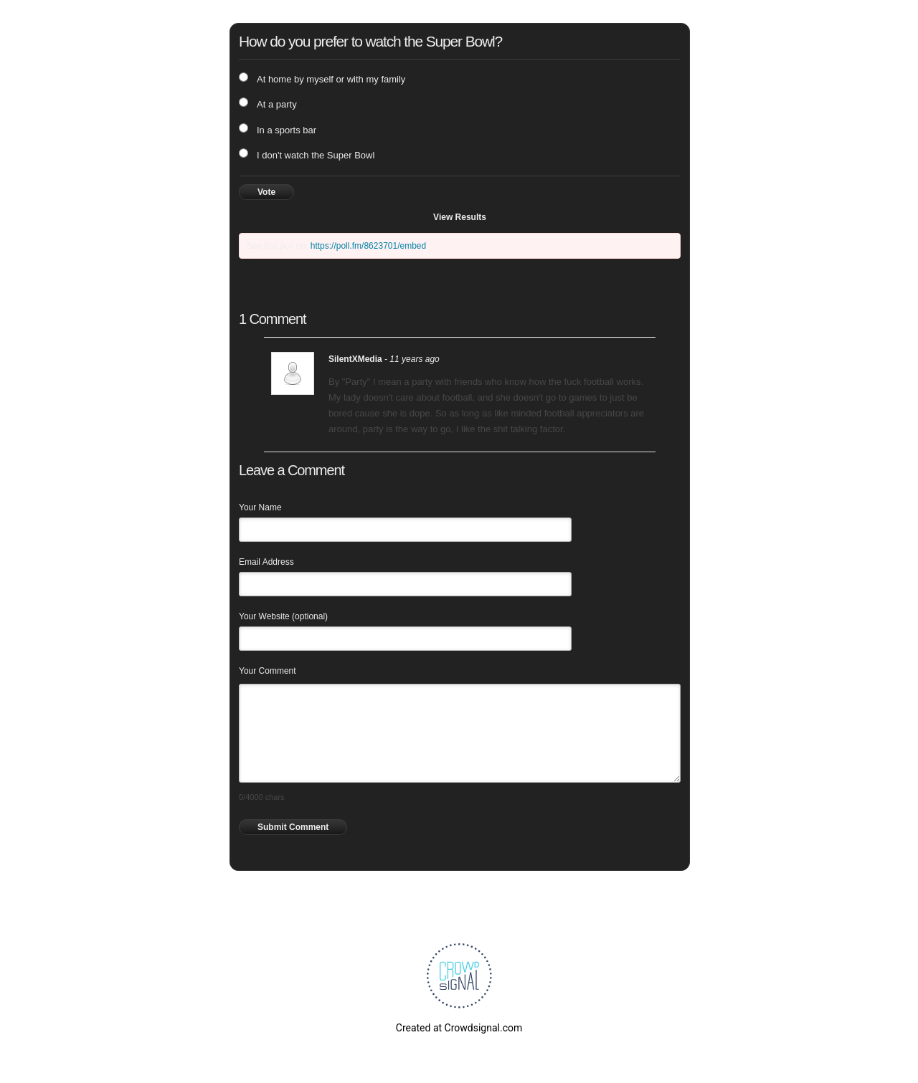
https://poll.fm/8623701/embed (368, 246)
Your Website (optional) (283, 616)
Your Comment (267, 671)
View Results (459, 217)
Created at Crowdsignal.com (459, 1028)
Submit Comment (292, 827)
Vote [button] (266, 192)
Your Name (260, 507)
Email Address (266, 562)
